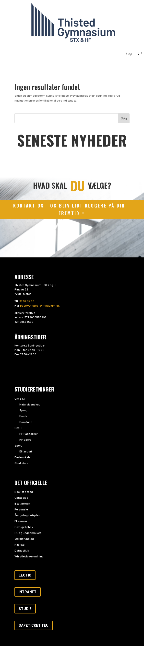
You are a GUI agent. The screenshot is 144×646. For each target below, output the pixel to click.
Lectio (25, 575)
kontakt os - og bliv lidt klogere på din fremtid (69, 209)
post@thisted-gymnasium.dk (40, 305)
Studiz (25, 608)
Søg (124, 118)
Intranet (27, 591)
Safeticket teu (33, 625)
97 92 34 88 (26, 301)
